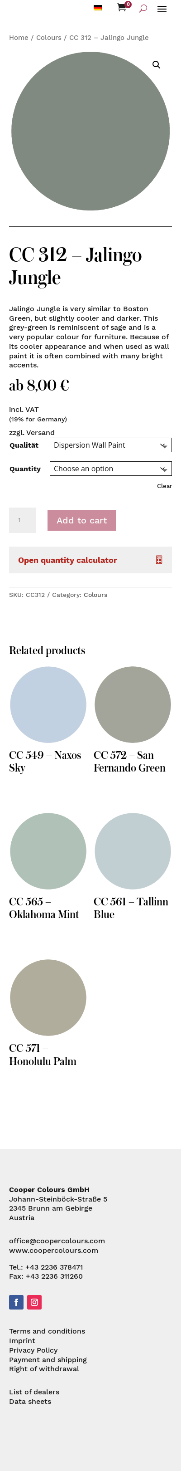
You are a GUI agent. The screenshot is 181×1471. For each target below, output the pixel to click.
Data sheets (30, 1401)
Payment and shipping (48, 1359)
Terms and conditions (47, 1331)
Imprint (22, 1340)
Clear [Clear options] (164, 486)
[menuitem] (97, 7)
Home (19, 38)
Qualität (24, 445)
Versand (40, 432)
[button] (156, 65)
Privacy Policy (33, 1350)
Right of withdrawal (44, 1368)
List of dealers (34, 1392)
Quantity (25, 468)
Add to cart (82, 520)
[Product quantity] (22, 520)
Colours (49, 38)
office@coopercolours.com (57, 1240)
